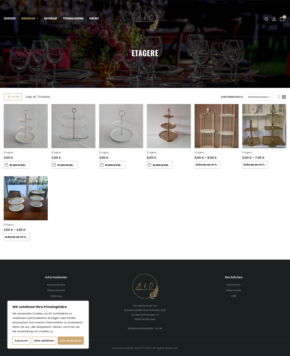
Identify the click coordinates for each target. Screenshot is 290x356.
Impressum (234, 284)
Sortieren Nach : (232, 97)
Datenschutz (233, 290)
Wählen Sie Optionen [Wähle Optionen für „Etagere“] (208, 165)
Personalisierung (73, 18)
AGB (233, 296)
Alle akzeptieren (71, 340)
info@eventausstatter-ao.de (145, 328)
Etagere (9, 152)
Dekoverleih (28, 18)
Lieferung (56, 296)
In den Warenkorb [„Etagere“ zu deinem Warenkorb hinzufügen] (20, 165)
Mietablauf (50, 18)
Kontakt (94, 18)
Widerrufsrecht (56, 290)
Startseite (10, 18)
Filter (15, 97)
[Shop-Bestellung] (259, 96)
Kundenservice (56, 284)
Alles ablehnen (44, 340)
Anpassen (21, 340)
